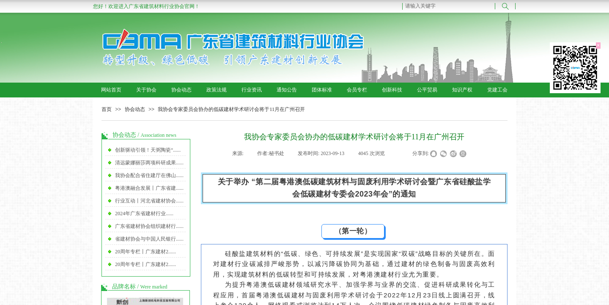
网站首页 (111, 90)
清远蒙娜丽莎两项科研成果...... (149, 163)
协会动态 (181, 90)
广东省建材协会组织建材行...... (149, 226)
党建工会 (497, 90)
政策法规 (216, 90)
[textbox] (449, 5)
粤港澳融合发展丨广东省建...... (149, 188)
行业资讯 (251, 90)
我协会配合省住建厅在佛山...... (149, 175)
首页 (107, 109)
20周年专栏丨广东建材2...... (145, 252)
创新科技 (392, 90)
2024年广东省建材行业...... (144, 213)
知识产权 (462, 90)
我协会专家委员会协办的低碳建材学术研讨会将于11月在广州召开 (231, 109)
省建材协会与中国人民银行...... (149, 239)
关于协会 (146, 90)
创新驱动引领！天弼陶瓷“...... (148, 150)
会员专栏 (357, 90)
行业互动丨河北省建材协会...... (149, 201)
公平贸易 (427, 90)
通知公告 (287, 90)
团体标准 (322, 90)
